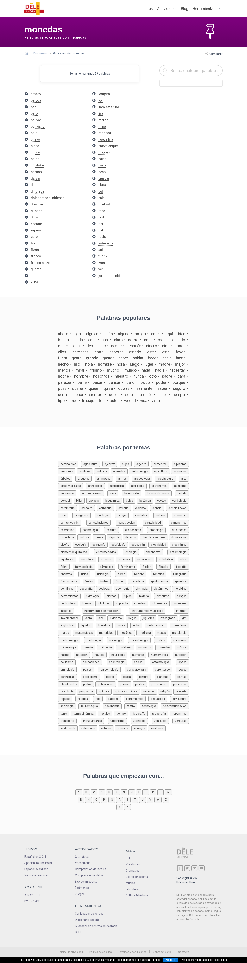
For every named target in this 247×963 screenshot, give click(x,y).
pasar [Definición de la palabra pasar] (97, 382)
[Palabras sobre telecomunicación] (175, 705)
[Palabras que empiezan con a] (79, 792)
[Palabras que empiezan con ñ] (89, 799)
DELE (129, 858)
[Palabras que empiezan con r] (120, 799)
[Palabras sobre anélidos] (85, 470)
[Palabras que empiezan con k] (153, 792)
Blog (184, 8)
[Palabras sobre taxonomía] (113, 705)
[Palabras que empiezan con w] (158, 799)
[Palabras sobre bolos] (130, 500)
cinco (35, 146)
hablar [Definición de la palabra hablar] (138, 358)
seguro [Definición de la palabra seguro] (179, 388)
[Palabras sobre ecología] (81, 544)
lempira (104, 94)
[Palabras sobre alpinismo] (180, 463)
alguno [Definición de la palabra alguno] (124, 334)
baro (34, 113)
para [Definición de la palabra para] (181, 376)
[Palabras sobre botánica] (146, 500)
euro (34, 237)
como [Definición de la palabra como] (133, 340)
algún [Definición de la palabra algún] (108, 334)
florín (35, 250)
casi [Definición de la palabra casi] (105, 340)
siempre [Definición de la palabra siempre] (96, 394)
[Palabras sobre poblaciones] (106, 684)
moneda (104, 133)
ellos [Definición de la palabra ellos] (62, 352)
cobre (35, 152)
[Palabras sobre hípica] (129, 595)
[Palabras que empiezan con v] (150, 799)
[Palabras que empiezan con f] (117, 792)
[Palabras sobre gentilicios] (67, 588)
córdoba (37, 165)
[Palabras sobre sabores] (115, 698)
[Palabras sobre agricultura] (91, 463)
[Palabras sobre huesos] (87, 603)
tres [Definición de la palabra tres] (102, 400)
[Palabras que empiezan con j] (146, 792)
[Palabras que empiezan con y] (120, 806)
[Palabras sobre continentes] (179, 522)
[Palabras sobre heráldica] (180, 588)
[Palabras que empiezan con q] (112, 799)
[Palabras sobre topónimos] (179, 713)
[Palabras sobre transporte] (69, 720)
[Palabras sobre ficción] (148, 566)
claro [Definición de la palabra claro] (118, 340)
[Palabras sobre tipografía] (140, 713)
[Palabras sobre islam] (89, 617)
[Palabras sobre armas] (124, 478)
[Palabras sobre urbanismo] (119, 720)
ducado (37, 211)
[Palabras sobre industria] (141, 603)
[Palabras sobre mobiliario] (126, 647)
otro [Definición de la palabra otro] (153, 376)
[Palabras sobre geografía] (86, 588)
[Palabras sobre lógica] (122, 625)
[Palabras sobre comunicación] (72, 522)
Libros (148, 8)
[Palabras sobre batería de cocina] (160, 493)
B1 (38, 895)
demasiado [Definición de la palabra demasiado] (96, 346)
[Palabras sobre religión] (166, 691)
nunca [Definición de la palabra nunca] (138, 376)
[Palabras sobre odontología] (119, 661)
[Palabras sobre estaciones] (145, 559)
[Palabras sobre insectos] (70, 610)
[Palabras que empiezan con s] (128, 799)
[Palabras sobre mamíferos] (179, 625)
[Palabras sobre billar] (80, 500)
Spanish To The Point (38, 863)
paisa (102, 159)
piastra (103, 178)
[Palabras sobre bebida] (182, 493)
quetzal (104, 204)
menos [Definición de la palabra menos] (64, 370)
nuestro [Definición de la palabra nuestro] (121, 376)
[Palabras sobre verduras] (180, 720)
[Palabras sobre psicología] (67, 691)
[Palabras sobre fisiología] (105, 573)
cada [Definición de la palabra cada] (78, 340)
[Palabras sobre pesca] (129, 676)
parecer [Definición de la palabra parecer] (64, 382)
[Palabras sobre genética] (181, 581)
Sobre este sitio (162, 951)
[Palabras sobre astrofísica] (118, 485)
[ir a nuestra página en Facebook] (180, 868)
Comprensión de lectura (90, 869)
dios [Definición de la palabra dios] (166, 346)
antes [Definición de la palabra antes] (156, 334)
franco (36, 256)
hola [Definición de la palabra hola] (89, 364)
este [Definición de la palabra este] (166, 352)
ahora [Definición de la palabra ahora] (63, 334)
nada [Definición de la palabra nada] (146, 370)
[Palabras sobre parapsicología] (139, 669)
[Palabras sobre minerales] (180, 639)
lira (100, 113)
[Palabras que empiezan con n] (81, 799)
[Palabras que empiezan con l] (161, 792)
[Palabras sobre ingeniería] (180, 603)
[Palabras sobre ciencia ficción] (177, 507)
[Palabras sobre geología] (105, 588)
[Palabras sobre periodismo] (92, 676)
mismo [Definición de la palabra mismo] (96, 370)
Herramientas (203, 8)
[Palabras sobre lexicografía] (168, 617)
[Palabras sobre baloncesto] (133, 493)
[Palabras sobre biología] (94, 500)
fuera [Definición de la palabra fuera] (62, 358)
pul (100, 191)
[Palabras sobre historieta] (164, 595)
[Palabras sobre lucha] (137, 625)
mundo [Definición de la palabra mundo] (130, 370)
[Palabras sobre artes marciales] (72, 485)
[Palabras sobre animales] (120, 470)
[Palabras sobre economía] (99, 544)
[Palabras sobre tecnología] (150, 705)
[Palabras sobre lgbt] (184, 617)
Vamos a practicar (36, 875)
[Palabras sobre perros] (112, 676)
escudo (36, 224)
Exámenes (82, 887)
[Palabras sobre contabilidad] (156, 522)
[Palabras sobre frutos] (105, 581)
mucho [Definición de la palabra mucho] (113, 370)
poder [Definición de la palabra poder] (161, 382)
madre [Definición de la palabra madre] (164, 364)
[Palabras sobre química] (104, 691)
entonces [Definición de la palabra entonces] (80, 352)
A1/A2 (28, 895)
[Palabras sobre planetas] (165, 676)
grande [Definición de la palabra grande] (92, 358)
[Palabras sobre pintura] (146, 676)
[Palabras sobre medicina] (145, 632)
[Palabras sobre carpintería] (68, 507)
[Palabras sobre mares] (65, 632)
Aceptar (170, 959)
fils (33, 243)
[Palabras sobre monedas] (165, 647)
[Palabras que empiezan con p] (104, 799)
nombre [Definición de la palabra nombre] (81, 376)
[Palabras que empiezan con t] (135, 799)
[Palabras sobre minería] (89, 647)
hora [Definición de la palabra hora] (121, 364)
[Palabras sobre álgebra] (142, 463)
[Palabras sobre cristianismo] (135, 529)
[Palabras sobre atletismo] (180, 485)
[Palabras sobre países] (89, 669)
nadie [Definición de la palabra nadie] (159, 370)
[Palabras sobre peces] (182, 669)
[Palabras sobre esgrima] (107, 559)
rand (101, 211)
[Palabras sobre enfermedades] (108, 551)
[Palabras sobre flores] (123, 573)
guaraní (36, 269)
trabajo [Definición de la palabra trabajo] (88, 400)
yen (101, 269)
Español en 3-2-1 (35, 856)
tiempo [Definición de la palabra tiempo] (179, 394)
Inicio (133, 8)
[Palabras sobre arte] (184, 478)
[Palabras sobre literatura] (105, 625)
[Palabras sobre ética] (183, 559)
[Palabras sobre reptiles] (66, 698)
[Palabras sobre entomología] (178, 551)
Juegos (80, 894)
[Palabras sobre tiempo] (122, 713)
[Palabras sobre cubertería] (67, 537)
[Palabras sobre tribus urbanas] (94, 720)
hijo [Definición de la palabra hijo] (77, 364)
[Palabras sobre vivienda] (123, 728)
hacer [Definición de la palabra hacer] (153, 358)
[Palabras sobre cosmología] (92, 529)
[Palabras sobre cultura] (85, 537)
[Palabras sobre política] (141, 684)
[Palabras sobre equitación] (68, 559)
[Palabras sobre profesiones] (160, 684)
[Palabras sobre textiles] (106, 713)
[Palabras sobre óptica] (182, 661)
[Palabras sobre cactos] (162, 500)
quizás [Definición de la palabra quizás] (123, 388)
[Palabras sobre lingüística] (68, 625)
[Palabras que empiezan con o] (97, 799)
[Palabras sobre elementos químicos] (76, 551)
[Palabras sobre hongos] (182, 595)
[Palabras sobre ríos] (99, 698)
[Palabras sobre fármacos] (108, 566)
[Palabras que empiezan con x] (166, 799)
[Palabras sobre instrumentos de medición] (105, 610)
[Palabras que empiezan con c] (95, 792)
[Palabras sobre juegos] (133, 617)
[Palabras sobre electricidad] (159, 544)
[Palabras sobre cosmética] (69, 529)
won (101, 263)
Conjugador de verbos (89, 913)
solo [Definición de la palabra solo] (129, 394)
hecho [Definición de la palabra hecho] (63, 364)
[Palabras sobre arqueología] (143, 478)
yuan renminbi (109, 276)
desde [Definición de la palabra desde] (116, 346)
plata (102, 185)
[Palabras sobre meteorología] (71, 639)
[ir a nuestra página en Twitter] (187, 868)
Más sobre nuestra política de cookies (204, 959)
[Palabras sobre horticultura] (69, 603)
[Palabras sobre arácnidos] (180, 470)
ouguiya (104, 152)
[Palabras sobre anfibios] (102, 470)
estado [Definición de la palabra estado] (135, 352)
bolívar (36, 120)
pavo (102, 165)
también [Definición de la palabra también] (146, 394)
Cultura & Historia (137, 895)
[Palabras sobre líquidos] (87, 625)
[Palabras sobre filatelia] (164, 566)
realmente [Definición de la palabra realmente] (143, 388)
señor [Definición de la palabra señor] (79, 394)
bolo (34, 133)
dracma (37, 204)
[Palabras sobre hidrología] (94, 595)
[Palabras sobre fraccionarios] (70, 581)
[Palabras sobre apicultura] (161, 470)
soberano (105, 243)
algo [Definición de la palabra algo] (77, 334)
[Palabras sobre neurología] (119, 654)
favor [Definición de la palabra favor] (180, 352)
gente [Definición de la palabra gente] (76, 358)
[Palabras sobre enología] (133, 551)
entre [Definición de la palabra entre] (99, 352)
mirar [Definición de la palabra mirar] (80, 370)
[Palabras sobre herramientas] (70, 595)
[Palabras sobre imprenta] (122, 603)
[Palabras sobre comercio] (180, 515)
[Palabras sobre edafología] (119, 544)
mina (102, 126)
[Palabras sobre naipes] (66, 654)
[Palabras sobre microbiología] (141, 639)
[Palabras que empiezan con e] (110, 792)
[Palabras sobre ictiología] (104, 603)
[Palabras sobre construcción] (129, 522)
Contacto (183, 951)
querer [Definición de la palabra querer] (77, 388)
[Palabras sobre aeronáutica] (69, 463)
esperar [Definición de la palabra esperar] (116, 352)
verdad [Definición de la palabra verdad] (130, 400)
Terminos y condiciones (132, 951)
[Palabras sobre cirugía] (124, 515)
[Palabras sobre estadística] (167, 559)
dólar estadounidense (47, 198)
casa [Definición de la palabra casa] (92, 340)
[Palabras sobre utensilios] (141, 720)
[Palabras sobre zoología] (139, 728)
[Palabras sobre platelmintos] (69, 684)
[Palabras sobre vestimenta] (68, 728)
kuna (34, 282)
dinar (35, 185)
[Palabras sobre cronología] (158, 529)
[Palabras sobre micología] (117, 639)
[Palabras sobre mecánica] (127, 632)
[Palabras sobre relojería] (181, 691)
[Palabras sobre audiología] (69, 493)
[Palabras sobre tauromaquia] (90, 705)
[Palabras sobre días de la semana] (154, 537)
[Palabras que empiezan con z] (127, 806)
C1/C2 (35, 901)
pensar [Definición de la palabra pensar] (114, 382)
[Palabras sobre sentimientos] (136, 698)
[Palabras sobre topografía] (160, 713)
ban (33, 107)
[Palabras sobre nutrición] (181, 654)
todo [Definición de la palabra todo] (73, 400)
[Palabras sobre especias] (125, 559)
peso (102, 172)
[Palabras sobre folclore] (141, 573)
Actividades (167, 8)
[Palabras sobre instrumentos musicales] (151, 610)
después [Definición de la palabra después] (133, 346)
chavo (35, 139)
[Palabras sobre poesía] (125, 684)
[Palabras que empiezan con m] (168, 792)
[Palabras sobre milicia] (162, 639)
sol (100, 250)
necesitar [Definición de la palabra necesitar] (177, 370)
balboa (36, 100)
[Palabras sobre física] (86, 573)
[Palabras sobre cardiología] (179, 500)
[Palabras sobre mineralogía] (69, 647)
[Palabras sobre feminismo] (129, 566)
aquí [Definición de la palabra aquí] (169, 334)
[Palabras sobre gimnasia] (142, 588)
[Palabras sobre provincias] (180, 684)
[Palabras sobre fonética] (161, 573)
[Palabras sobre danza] (100, 537)
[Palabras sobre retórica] (84, 698)
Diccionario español (87, 919)
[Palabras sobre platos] (88, 684)
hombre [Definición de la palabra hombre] (105, 364)
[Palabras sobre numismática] (160, 654)
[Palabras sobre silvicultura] (179, 698)
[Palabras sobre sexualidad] (159, 698)
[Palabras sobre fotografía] (180, 573)
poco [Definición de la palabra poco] (145, 382)
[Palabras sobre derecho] (131, 537)
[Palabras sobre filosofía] (181, 566)
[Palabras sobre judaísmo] (116, 617)
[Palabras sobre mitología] (106, 647)
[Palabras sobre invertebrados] (70, 617)
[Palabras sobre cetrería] (124, 507)
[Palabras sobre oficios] (141, 661)
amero (36, 94)
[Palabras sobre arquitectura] (167, 478)
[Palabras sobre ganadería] (138, 581)
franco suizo (40, 263)
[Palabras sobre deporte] (115, 537)
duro (34, 217)
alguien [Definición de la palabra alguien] (92, 334)
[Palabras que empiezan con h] (132, 792)
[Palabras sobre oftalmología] (163, 661)
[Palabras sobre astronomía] (160, 485)
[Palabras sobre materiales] (107, 632)
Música (130, 883)
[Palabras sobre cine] (65, 515)
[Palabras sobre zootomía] (157, 728)
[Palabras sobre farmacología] (85, 566)
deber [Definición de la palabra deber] (63, 346)
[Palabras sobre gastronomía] (161, 581)
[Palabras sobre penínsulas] (69, 676)
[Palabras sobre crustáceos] (179, 529)
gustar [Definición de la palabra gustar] (108, 358)
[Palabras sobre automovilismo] (93, 493)
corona (36, 172)
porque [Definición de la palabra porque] (178, 382)
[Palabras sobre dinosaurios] (179, 537)
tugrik (102, 256)
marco (103, 120)
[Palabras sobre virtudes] (107, 728)
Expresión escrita (86, 881)
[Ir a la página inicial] (27, 53)
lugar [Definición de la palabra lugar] (149, 364)
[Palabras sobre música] (182, 647)
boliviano (38, 126)
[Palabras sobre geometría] (123, 588)
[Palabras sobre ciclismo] (141, 507)
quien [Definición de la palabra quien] (93, 388)
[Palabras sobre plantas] (182, 676)
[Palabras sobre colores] (162, 515)
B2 (26, 901)
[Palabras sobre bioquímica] (113, 500)
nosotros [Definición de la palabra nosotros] (101, 376)
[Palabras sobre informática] (160, 603)
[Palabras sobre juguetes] (149, 617)
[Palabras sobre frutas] (90, 581)
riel (100, 230)
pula (101, 198)
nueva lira (105, 139)
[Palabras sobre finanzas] (68, 573)
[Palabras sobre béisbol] (66, 500)
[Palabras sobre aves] (114, 493)
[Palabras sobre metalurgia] (179, 632)
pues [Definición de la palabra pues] (62, 388)
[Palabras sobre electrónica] (179, 544)
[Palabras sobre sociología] (68, 705)
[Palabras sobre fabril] (65, 566)
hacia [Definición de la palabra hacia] (166, 358)
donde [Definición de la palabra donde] (179, 346)
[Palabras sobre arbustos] (85, 478)
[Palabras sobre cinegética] (83, 515)
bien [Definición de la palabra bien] (181, 334)
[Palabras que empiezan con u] (143, 799)
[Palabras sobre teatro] (132, 705)
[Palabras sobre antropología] (140, 470)
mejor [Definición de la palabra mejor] (180, 364)
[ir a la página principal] (34, 8)
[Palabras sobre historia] (145, 595)
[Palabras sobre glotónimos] (161, 588)
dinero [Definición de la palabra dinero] (151, 346)
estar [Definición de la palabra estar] (151, 352)
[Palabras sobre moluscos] (145, 647)
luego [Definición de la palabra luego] (135, 364)
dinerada (37, 191)
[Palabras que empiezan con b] (87, 792)
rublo (102, 237)
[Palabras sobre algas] (127, 463)
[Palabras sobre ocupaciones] (94, 661)
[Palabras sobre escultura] (88, 559)
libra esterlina (108, 107)
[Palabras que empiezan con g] (124, 792)
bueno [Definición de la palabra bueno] (63, 340)
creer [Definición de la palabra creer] (162, 340)
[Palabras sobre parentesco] (164, 669)
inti (33, 276)
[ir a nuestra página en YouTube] (201, 868)
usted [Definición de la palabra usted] (115, 400)
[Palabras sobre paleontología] (111, 669)
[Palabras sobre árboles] (66, 478)
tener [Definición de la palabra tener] (162, 394)
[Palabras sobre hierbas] (112, 595)
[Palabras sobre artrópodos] (97, 485)
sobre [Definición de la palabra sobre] (114, 394)
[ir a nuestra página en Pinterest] (194, 868)
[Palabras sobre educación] (138, 544)
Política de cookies (100, 951)
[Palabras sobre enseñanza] (156, 551)
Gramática (82, 856)
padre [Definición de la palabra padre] (167, 376)
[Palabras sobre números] (139, 654)
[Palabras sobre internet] (181, 610)
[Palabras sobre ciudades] (143, 515)
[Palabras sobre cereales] (88, 507)
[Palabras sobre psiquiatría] (87, 691)
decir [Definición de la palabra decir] (77, 346)
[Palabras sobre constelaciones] (101, 522)
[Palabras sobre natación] (83, 654)
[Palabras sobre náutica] (100, 654)
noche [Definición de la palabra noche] (63, 376)
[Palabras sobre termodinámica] (84, 713)
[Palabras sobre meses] (162, 632)
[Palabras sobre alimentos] (161, 463)
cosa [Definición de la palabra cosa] (148, 340)
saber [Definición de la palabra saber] (162, 388)
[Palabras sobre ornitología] (69, 669)
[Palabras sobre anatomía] (67, 470)
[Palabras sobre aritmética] (105, 478)
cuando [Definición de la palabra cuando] (178, 340)
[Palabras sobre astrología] (139, 485)
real (101, 217)
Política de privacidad (70, 951)
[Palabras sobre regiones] (149, 691)
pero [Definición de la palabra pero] (130, 382)
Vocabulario (82, 863)
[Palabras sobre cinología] (105, 515)
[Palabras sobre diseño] (65, 544)
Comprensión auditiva (89, 875)
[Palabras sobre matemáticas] (85, 632)
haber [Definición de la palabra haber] (123, 358)
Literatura (132, 889)
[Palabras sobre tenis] (64, 713)
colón (35, 159)
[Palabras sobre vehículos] (162, 720)
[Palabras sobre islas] (102, 617)
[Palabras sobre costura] (113, 529)
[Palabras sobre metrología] (95, 639)
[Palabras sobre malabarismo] (157, 625)
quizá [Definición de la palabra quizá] (108, 388)
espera (36, 230)
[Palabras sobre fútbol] (120, 581)
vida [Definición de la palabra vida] (143, 400)
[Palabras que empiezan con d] (102, 792)
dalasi (35, 178)
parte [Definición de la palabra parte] (82, 382)
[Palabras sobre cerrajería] (106, 507)
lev (100, 100)
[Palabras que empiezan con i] (139, 792)
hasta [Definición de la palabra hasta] (180, 358)
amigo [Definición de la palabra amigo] (140, 334)
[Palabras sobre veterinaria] (89, 728)
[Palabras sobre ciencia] (158, 507)
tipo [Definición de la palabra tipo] (61, 400)
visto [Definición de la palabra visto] (156, 400)
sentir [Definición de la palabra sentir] (63, 394)
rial (100, 224)
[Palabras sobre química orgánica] (127, 691)
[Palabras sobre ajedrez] (111, 463)
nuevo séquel (108, 146)
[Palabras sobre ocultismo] (69, 661)
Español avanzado (36, 869)
